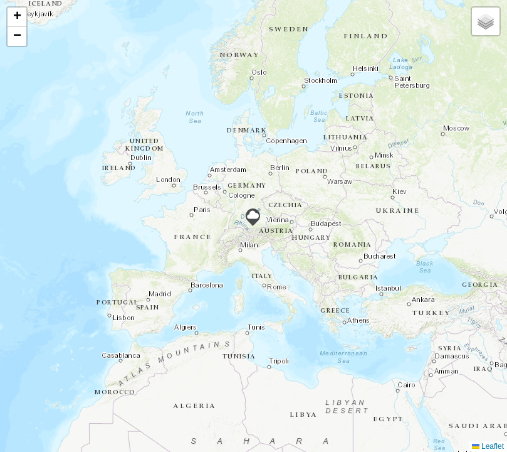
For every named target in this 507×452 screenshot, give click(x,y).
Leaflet (488, 446)
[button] (253, 217)
